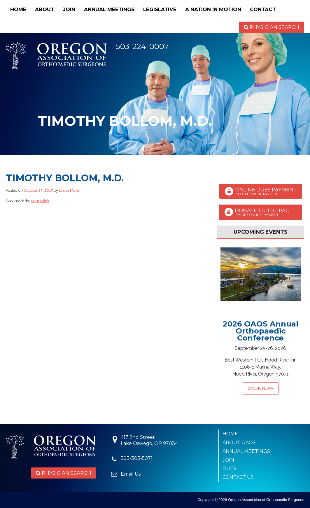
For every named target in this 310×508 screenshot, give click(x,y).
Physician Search (271, 27)
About (44, 9)
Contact (263, 9)
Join (69, 9)
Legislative (159, 9)
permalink (40, 201)
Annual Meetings (109, 9)
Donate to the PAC (260, 212)
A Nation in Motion (213, 9)
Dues (229, 468)
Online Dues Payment (260, 191)
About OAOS (239, 442)
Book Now (261, 388)
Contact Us (238, 477)
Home (18, 9)
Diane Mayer (70, 190)
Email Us (131, 474)
